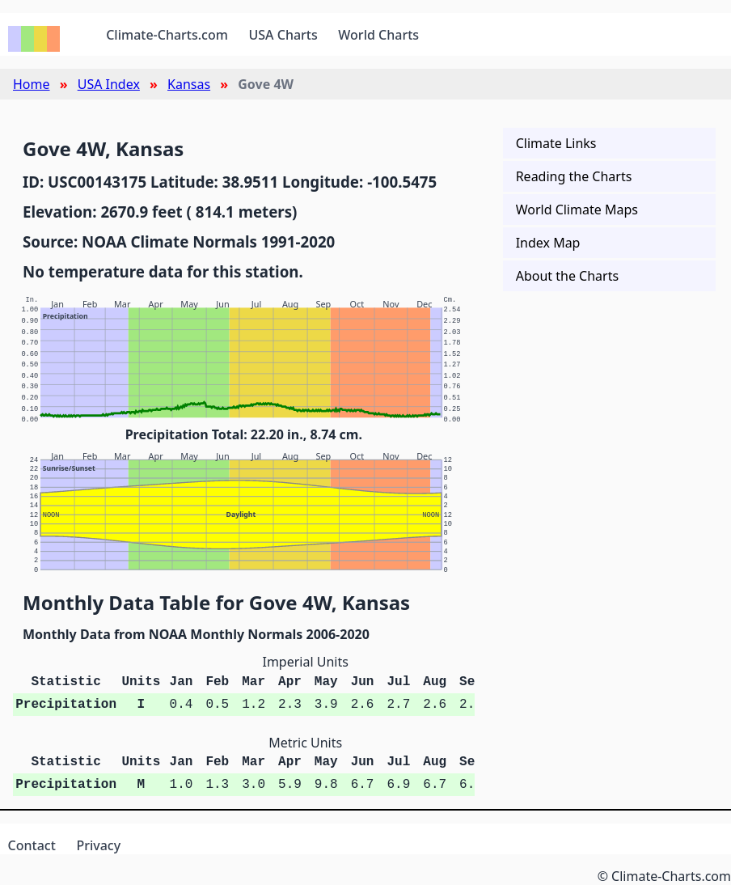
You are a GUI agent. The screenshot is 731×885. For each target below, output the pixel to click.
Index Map (548, 243)
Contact (32, 845)
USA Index (109, 84)
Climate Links (556, 143)
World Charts (378, 35)
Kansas (188, 84)
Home (31, 84)
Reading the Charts (574, 176)
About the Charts (567, 276)
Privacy (98, 845)
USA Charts (283, 35)
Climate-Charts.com (167, 35)
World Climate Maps (577, 209)
